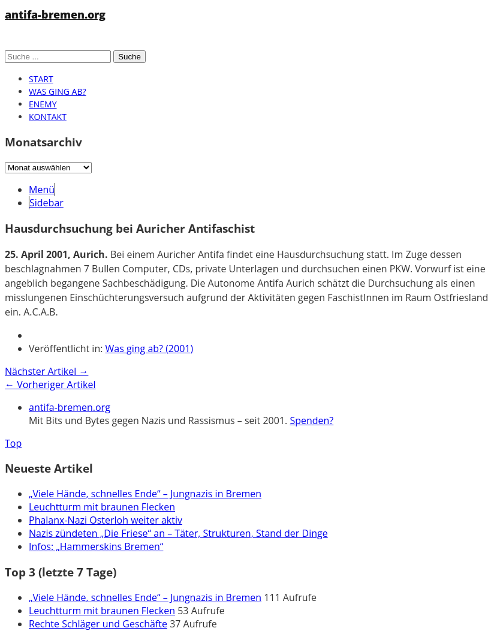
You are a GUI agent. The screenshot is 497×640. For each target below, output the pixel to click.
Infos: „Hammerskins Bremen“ (96, 546)
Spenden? (311, 420)
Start (41, 79)
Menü (42, 189)
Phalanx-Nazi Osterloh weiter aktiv (105, 520)
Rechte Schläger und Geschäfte (98, 623)
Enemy (43, 104)
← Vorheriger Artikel (50, 384)
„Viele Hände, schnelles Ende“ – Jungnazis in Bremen (145, 493)
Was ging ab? (57, 91)
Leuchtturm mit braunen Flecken (102, 506)
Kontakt (48, 116)
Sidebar (46, 202)
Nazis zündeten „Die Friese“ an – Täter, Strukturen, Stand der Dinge (178, 533)
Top (13, 443)
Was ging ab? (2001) (150, 348)
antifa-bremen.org (55, 14)
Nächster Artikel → (46, 371)
